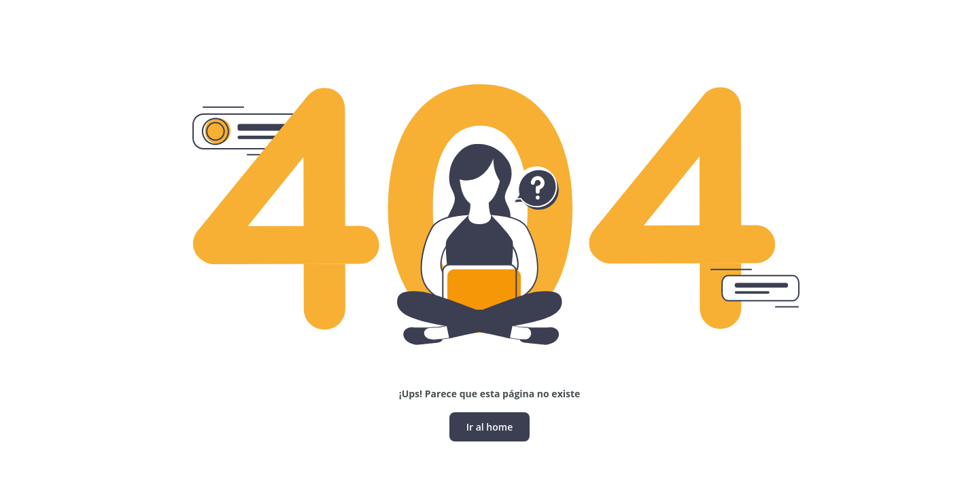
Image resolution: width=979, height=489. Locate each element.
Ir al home (489, 426)
